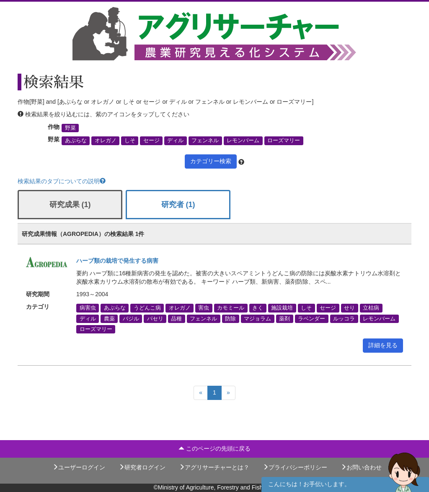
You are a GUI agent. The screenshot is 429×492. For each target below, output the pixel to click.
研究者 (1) (178, 204)
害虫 (203, 308)
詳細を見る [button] (383, 345)
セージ (151, 141)
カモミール (230, 308)
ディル (175, 141)
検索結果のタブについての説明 (62, 181)
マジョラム (257, 318)
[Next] (228, 393)
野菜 (70, 128)
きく (257, 308)
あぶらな (76, 141)
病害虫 (88, 308)
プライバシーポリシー (295, 467)
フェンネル (205, 141)
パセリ (155, 318)
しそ (129, 141)
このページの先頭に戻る (214, 448)
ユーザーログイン (78, 467)
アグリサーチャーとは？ (214, 467)
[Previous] (201, 393)
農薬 (109, 318)
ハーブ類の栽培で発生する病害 (117, 260)
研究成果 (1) (70, 204)
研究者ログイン (142, 467)
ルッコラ (344, 318)
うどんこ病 (147, 308)
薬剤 (284, 318)
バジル (131, 318)
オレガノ (105, 141)
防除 (230, 318)
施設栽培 (282, 308)
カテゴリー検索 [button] (210, 161)
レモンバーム (243, 141)
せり (349, 308)
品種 (176, 318)
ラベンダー (311, 318)
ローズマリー (283, 141)
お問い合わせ (361, 467)
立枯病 (371, 308)
